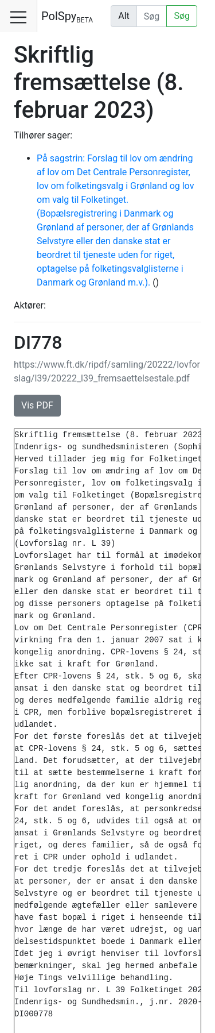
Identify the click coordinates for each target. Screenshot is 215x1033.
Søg (182, 15)
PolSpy (67, 17)
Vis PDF (37, 405)
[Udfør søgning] (151, 16)
